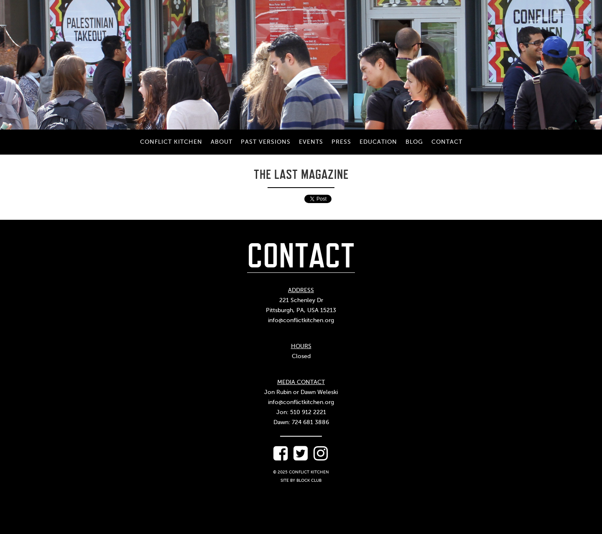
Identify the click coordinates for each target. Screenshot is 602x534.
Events (311, 142)
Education (378, 142)
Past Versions (266, 142)
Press (341, 142)
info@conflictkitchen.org (301, 320)
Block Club (308, 480)
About (221, 142)
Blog (414, 142)
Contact (446, 142)
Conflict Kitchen (171, 142)
